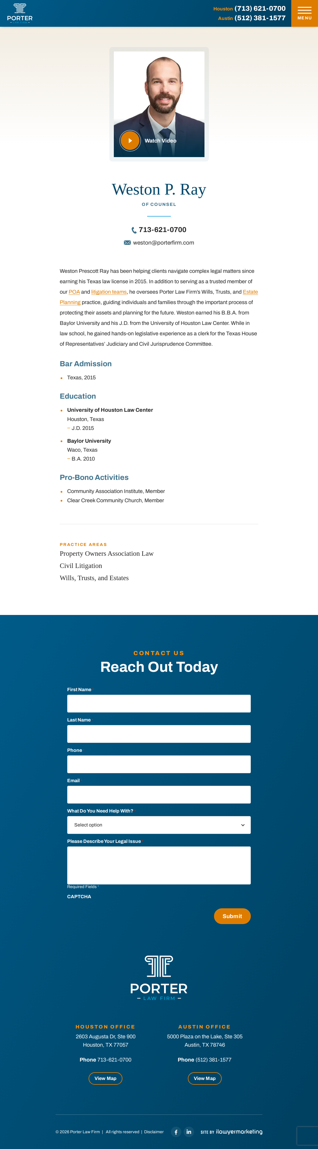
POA (74, 292)
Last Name (80, 720)
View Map (106, 1078)
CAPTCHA (79, 896)
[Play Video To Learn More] (159, 104)
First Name (80, 689)
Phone (75, 750)
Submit (232, 916)
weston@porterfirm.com (163, 242)
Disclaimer (154, 1132)
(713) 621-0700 (260, 8)
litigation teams (109, 292)
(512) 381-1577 (260, 18)
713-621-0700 (162, 230)
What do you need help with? (101, 811)
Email (74, 780)
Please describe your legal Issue (105, 841)
